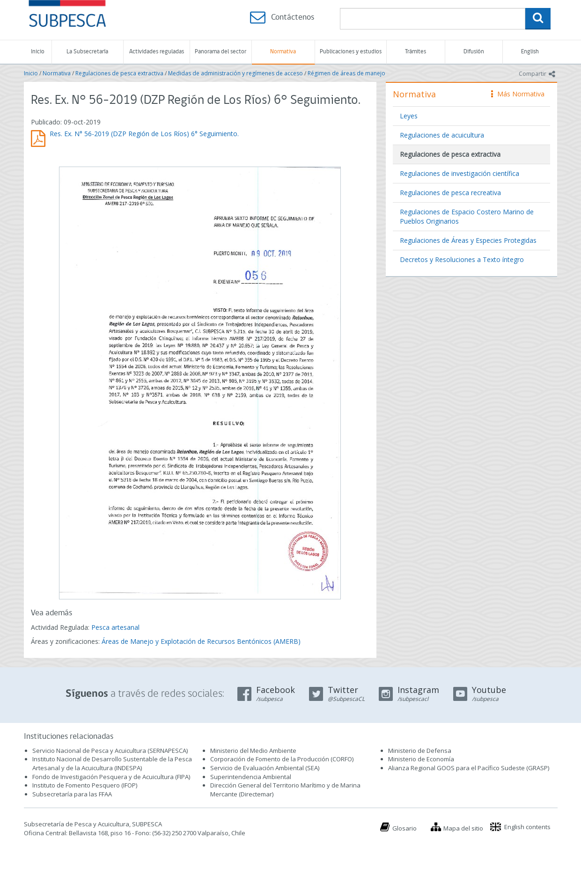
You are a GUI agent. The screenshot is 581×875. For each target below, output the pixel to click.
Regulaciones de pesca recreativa (450, 192)
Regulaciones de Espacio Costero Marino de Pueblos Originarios (467, 216)
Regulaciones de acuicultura (442, 135)
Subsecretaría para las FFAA (72, 794)
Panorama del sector (220, 52)
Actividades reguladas (156, 52)
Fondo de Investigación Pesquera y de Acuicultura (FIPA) (111, 777)
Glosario (404, 828)
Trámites (415, 52)
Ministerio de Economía (421, 759)
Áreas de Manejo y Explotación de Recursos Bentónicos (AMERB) (201, 641)
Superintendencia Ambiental (250, 777)
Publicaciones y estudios (351, 52)
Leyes (409, 115)
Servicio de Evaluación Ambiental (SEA (264, 768)
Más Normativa (517, 93)
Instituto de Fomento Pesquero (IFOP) (84, 785)
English (530, 52)
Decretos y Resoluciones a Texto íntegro (462, 259)
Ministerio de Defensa (419, 750)
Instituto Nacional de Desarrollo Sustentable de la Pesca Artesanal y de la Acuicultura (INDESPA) (112, 763)
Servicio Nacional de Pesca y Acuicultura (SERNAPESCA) (110, 750)
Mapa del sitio (463, 828)
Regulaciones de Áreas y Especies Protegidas (468, 240)
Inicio (37, 52)
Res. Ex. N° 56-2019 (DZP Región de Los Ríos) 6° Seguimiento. (144, 133)
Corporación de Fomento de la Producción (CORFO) (281, 759)
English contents (527, 827)
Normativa (283, 52)
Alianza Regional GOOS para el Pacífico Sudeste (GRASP (468, 768)
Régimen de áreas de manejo (346, 73)
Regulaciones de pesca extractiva (119, 73)
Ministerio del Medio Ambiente (253, 750)
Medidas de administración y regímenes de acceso (235, 73)
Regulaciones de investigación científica (459, 173)
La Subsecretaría (87, 52)
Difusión (473, 52)
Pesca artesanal (115, 627)
